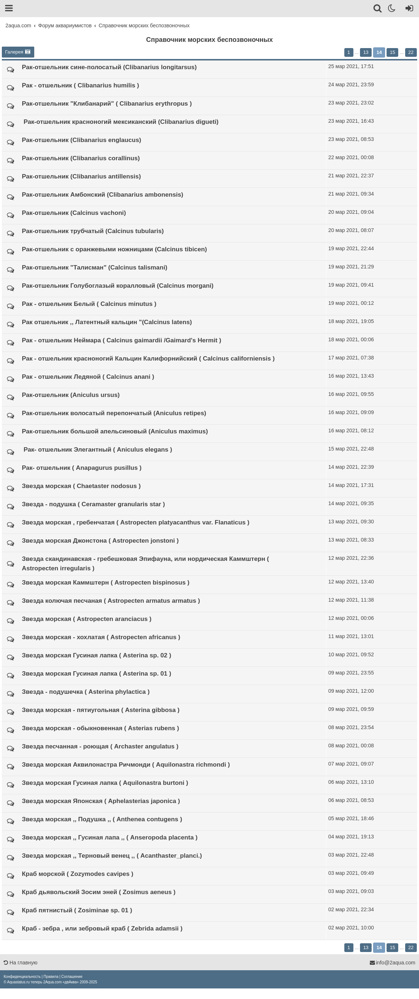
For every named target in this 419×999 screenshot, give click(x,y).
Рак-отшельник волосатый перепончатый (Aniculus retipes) (114, 413)
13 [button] (365, 52)
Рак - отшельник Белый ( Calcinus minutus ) (89, 303)
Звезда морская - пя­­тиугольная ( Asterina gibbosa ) (101, 709)
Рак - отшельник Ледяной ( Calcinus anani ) (88, 376)
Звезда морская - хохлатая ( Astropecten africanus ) (101, 637)
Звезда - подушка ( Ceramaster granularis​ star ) (93, 504)
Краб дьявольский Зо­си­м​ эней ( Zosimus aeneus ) (99, 892)
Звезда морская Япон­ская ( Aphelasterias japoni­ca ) (101, 801)
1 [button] (349, 52)
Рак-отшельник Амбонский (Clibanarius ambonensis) (102, 194)
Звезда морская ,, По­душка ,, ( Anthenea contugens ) (102, 819)
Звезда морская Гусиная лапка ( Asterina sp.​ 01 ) (96, 673)
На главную (21, 962)
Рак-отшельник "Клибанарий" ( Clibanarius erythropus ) (107, 103)
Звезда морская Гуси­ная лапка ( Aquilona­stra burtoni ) (105, 782)
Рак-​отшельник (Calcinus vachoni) (74, 212)
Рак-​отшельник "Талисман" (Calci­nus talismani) (94, 267)
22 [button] (411, 52)
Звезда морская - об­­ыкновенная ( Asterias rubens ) (100, 728)
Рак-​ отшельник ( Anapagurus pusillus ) (81, 467)
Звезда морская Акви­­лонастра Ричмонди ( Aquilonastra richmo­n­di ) (126, 764)
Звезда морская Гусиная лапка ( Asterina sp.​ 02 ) (96, 655)
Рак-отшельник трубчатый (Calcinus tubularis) (93, 231)
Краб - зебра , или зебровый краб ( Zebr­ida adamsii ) (102, 928)
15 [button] (392, 52)
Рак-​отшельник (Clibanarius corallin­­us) (81, 158)
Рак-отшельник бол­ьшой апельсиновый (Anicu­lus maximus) (115, 431)
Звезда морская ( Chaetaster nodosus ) (81, 485)
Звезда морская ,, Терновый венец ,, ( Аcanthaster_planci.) (112, 855)
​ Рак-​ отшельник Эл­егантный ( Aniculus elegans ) (97, 449)
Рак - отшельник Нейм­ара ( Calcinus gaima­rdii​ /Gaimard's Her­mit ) (121, 340)
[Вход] (407, 9)
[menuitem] (22, 976)
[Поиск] (378, 9)
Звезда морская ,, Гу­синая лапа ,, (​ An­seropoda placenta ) (109, 837)
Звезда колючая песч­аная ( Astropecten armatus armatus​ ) (111, 600)
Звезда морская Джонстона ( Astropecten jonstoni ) (100, 540)
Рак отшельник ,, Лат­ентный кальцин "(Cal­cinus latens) (107, 322)
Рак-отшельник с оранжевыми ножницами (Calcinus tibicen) (114, 249)
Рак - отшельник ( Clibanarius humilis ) (80, 85)
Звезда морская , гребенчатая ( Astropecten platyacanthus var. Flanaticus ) (136, 522)
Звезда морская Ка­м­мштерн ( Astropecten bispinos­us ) (105, 582)
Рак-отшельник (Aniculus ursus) (71, 394)
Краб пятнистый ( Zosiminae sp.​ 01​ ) (77, 910)
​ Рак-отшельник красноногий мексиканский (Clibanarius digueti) (120, 121)
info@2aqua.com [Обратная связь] (392, 962)
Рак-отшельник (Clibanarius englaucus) (81, 139)
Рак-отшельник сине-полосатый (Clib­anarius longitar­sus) (109, 67)
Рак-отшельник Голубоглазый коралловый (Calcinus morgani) (118, 285)
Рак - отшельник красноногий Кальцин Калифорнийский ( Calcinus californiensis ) (148, 358)
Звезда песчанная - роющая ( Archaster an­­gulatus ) (100, 746)
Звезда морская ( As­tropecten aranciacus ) (87, 618)
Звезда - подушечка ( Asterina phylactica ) (86, 691)
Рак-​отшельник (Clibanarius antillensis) (81, 176)
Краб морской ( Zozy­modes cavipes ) (77, 873)
